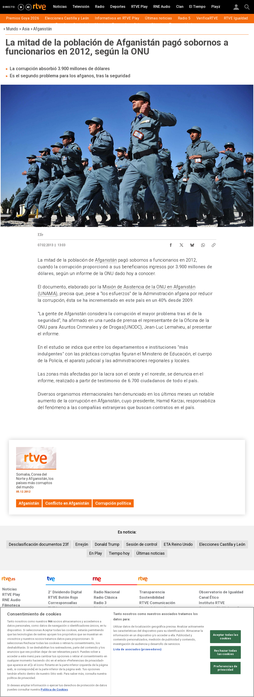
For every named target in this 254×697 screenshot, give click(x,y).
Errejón (81, 544)
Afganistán (106, 260)
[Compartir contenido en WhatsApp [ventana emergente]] (203, 244)
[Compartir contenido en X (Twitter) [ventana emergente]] (181, 244)
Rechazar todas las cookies (225, 652)
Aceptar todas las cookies (225, 636)
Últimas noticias (150, 553)
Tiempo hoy (119, 553)
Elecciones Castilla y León (222, 544)
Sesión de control (141, 544)
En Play (95, 553)
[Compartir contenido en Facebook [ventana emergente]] (170, 244)
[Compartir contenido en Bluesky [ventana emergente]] (192, 244)
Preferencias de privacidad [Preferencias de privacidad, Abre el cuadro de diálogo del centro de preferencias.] (225, 668)
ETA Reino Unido (178, 544)
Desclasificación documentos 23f (39, 544)
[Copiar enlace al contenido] (213, 244)
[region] (127, 652)
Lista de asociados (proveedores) (137, 649)
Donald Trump (107, 544)
